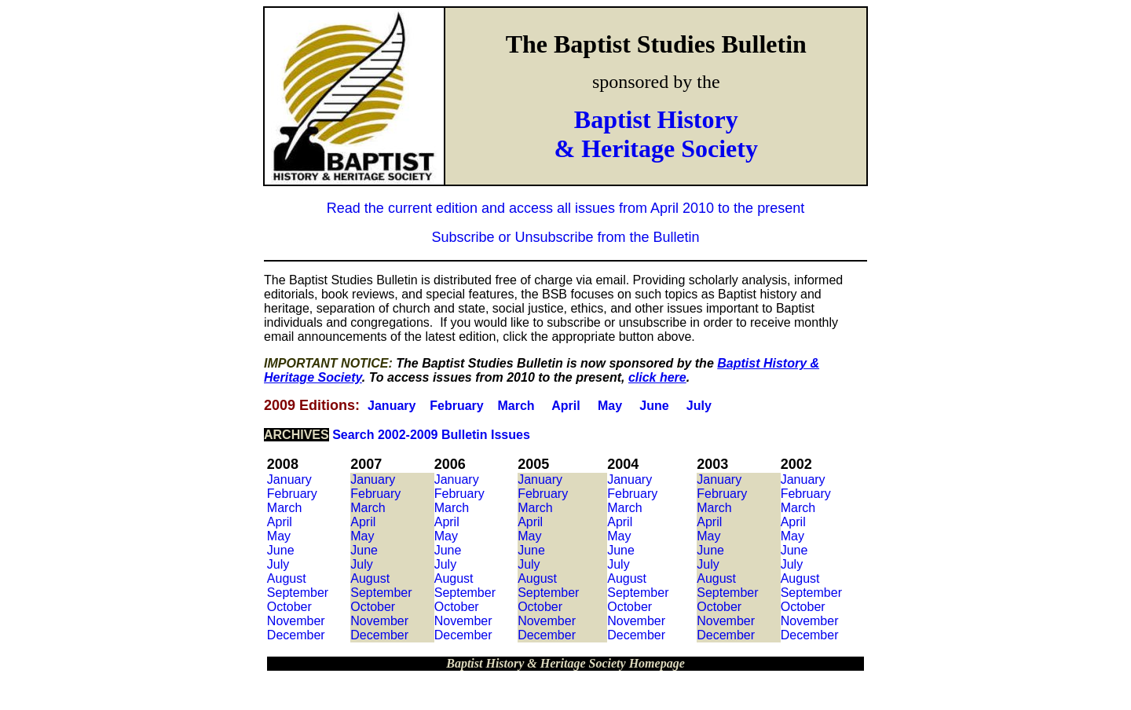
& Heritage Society (656, 148)
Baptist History (656, 119)
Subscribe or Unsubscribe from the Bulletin (565, 237)
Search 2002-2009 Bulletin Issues (431, 434)
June (653, 405)
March (515, 405)
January (391, 405)
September (297, 592)
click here (657, 377)
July (699, 405)
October (289, 606)
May (610, 405)
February (456, 405)
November (296, 621)
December (296, 635)
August (286, 578)
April (565, 405)
